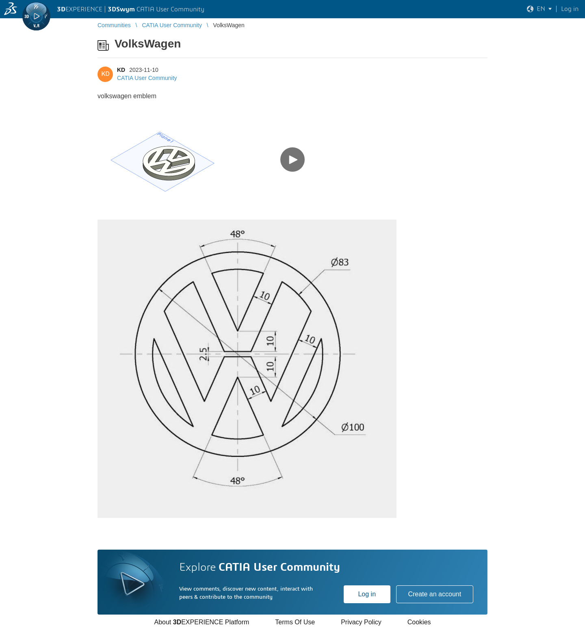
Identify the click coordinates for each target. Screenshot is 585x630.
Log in (367, 594)
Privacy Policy (361, 622)
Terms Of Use (295, 622)
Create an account (434, 594)
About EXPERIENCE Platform (201, 622)
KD (121, 70)
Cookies (419, 622)
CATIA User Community (147, 78)
